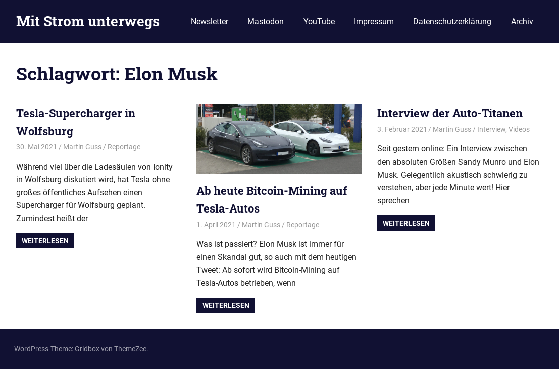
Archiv (522, 21)
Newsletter (209, 21)
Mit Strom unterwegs (88, 21)
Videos (519, 129)
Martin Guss (82, 147)
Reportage (124, 147)
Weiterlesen (45, 241)
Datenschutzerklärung (452, 21)
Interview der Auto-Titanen (450, 113)
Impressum (374, 21)
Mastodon (265, 21)
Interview (491, 129)
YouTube (319, 21)
